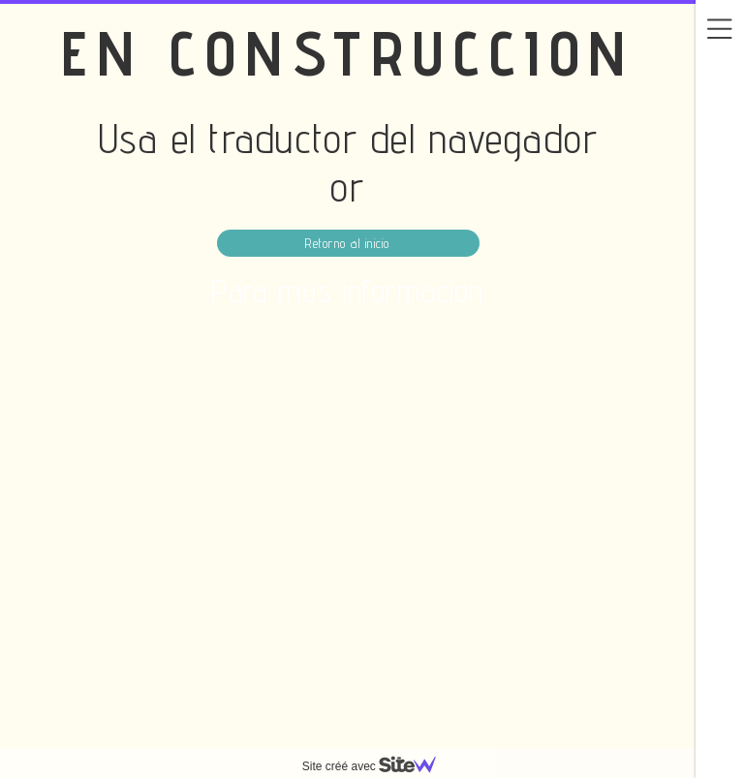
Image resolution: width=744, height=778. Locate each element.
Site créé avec (376, 766)
